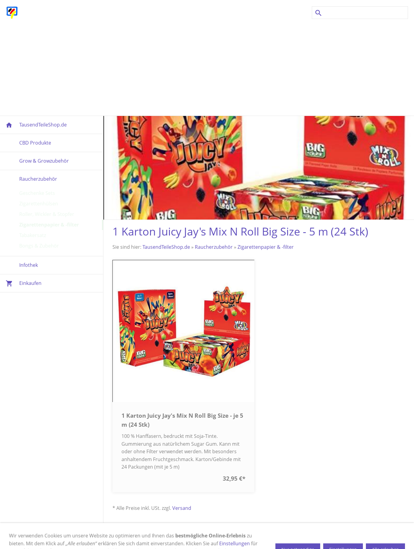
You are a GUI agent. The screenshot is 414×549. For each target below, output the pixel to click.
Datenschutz (244, 536)
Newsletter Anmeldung (309, 536)
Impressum (93, 536)
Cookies (214, 536)
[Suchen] (360, 12)
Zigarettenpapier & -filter (266, 247)
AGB (270, 536)
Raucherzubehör (214, 247)
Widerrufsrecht (180, 536)
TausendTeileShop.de (166, 247)
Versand (181, 508)
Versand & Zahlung (134, 536)
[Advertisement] (207, 67)
